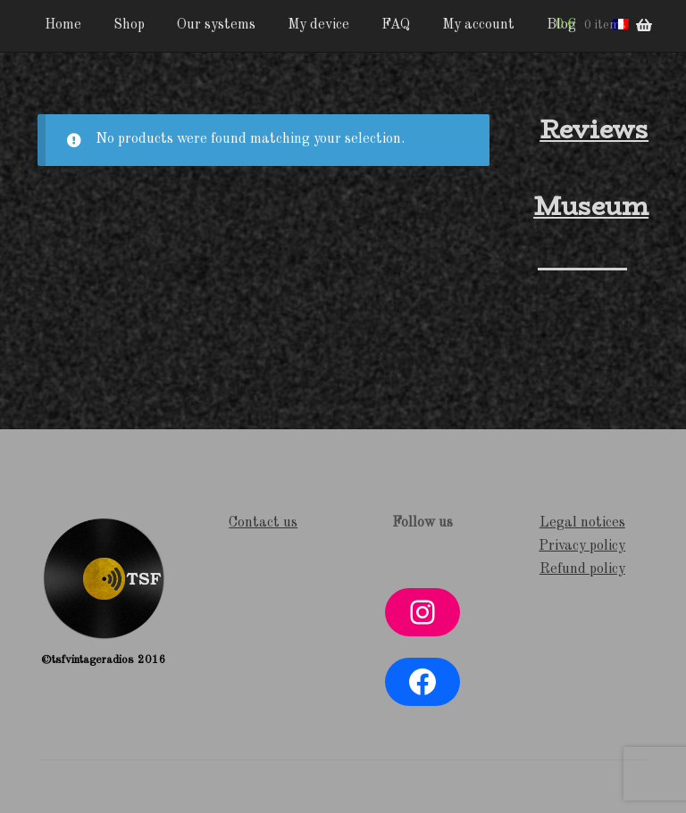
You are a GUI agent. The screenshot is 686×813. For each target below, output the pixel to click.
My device (318, 25)
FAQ (395, 25)
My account (478, 25)
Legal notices (582, 523)
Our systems (216, 25)
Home (63, 25)
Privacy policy (582, 546)
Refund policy (582, 569)
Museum (590, 206)
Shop (129, 25)
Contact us (263, 523)
